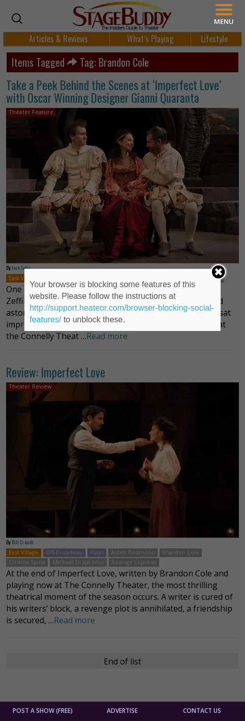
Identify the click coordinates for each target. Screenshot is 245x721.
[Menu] (224, 15)
